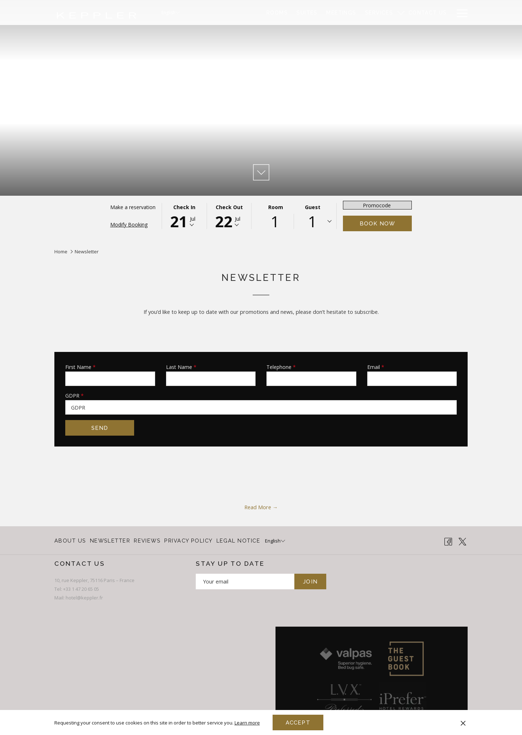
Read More (258, 507)
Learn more (247, 722)
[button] (184, 216)
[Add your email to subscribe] (245, 581)
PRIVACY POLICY (188, 540)
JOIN (310, 581)
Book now (377, 223)
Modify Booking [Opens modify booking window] (129, 224)
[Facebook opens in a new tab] (448, 541)
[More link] (459, 12)
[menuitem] (277, 12)
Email (375, 367)
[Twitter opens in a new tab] (462, 541)
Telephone (281, 367)
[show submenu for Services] (401, 12)
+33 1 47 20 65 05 (81, 589)
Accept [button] (298, 722)
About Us (70, 540)
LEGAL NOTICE (238, 540)
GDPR (74, 395)
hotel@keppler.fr (84, 597)
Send (99, 428)
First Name (80, 367)
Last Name (181, 367)
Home (60, 251)
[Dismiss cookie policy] (463, 722)
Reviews (147, 540)
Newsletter (110, 540)
